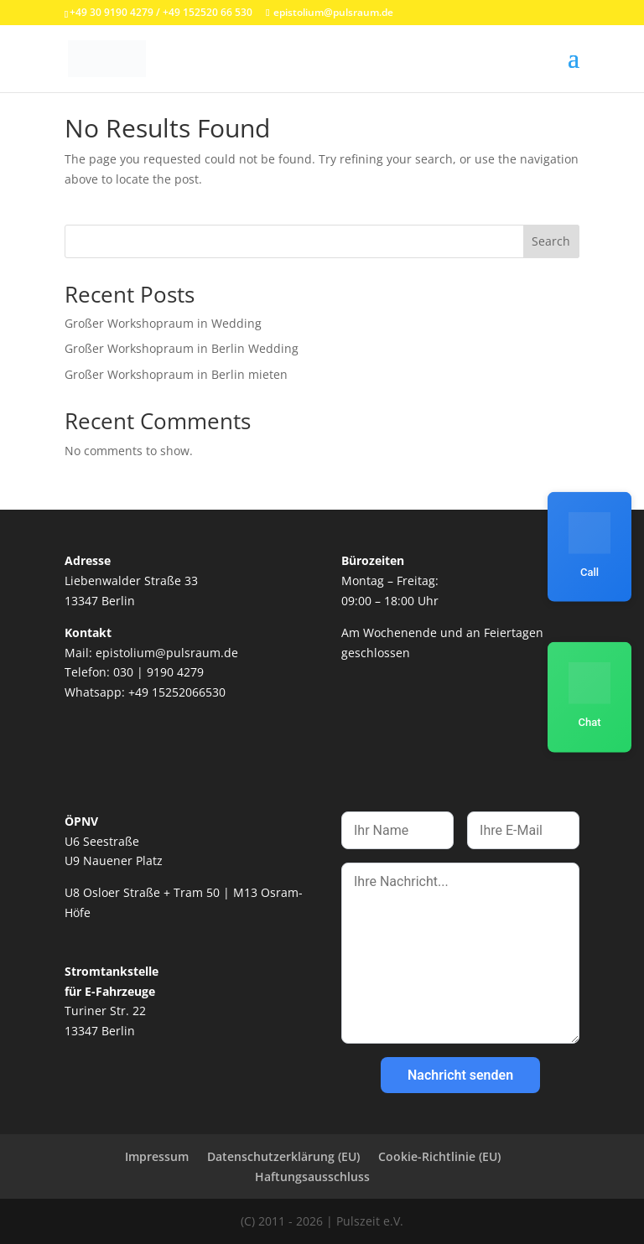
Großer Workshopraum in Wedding (163, 323)
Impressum (157, 1156)
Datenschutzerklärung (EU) (283, 1156)
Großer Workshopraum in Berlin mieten (176, 374)
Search (551, 241)
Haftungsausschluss (312, 1176)
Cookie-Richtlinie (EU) (439, 1156)
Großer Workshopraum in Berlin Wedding (182, 348)
